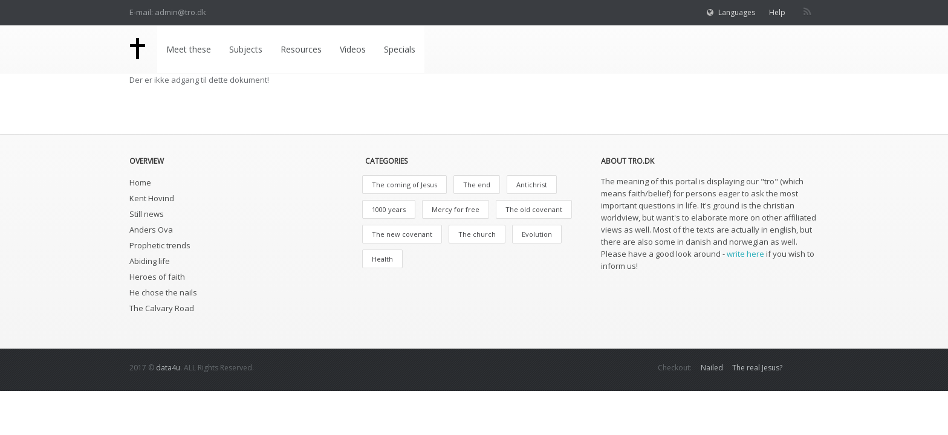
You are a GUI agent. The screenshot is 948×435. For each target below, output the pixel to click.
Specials (399, 49)
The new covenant (402, 234)
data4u (168, 367)
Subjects (245, 49)
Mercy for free (455, 209)
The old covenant (533, 209)
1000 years (389, 209)
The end (476, 184)
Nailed (712, 367)
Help (777, 12)
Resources (301, 49)
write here (745, 253)
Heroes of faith (157, 276)
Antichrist (531, 184)
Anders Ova (151, 229)
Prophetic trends (159, 245)
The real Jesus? (757, 367)
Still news (146, 213)
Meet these (188, 49)
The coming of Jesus (404, 184)
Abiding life (149, 261)
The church (477, 234)
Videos (353, 49)
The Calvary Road (161, 308)
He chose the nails (163, 292)
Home (140, 182)
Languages (736, 12)
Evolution (537, 234)
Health (382, 258)
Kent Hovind (151, 198)
